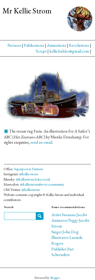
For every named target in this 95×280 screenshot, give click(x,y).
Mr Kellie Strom (27, 11)
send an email (41, 142)
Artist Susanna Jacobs (69, 214)
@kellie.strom (28, 173)
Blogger (55, 277)
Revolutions (79, 45)
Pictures (14, 45)
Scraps (41, 51)
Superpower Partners (28, 168)
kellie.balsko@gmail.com (69, 51)
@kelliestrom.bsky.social (33, 179)
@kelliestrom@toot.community (42, 184)
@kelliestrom (31, 189)
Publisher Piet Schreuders (62, 252)
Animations (56, 45)
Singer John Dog (65, 232)
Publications (34, 45)
